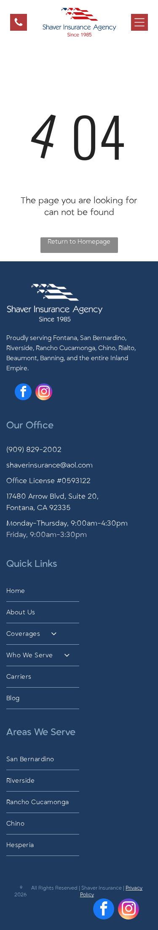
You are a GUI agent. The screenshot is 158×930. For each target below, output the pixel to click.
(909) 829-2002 (34, 450)
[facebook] (23, 392)
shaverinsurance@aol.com (49, 465)
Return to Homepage (79, 241)
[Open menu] (139, 22)
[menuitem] (79, 591)
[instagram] (43, 392)
